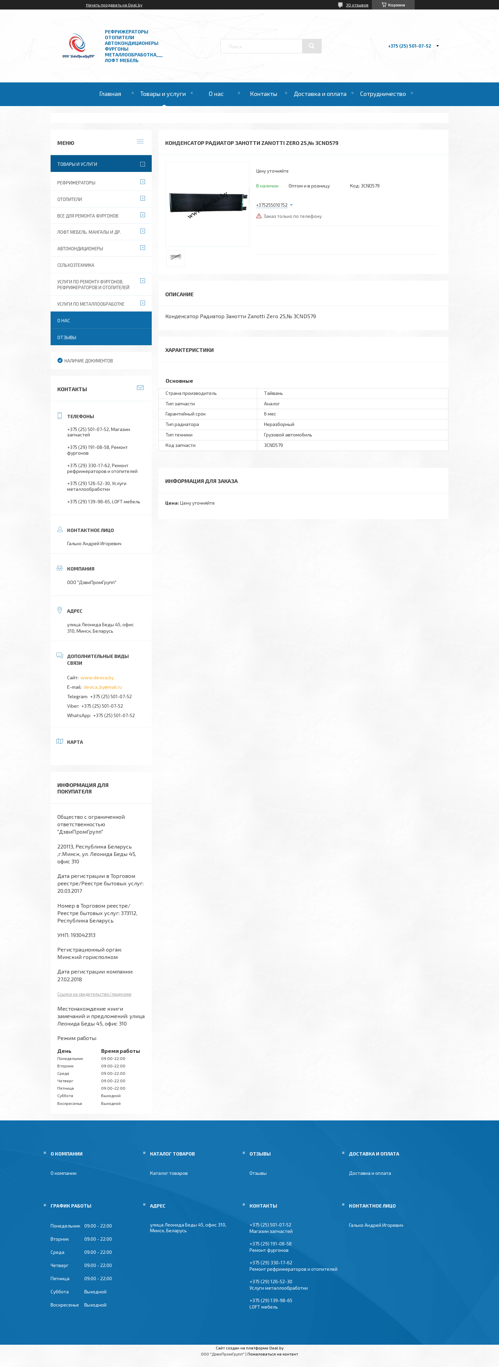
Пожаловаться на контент (272, 1353)
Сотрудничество (383, 93)
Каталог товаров (169, 1173)
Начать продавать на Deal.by (114, 4)
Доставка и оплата (320, 93)
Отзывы (66, 337)
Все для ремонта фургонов (87, 216)
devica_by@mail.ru (103, 687)
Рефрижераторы (76, 182)
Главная (110, 93)
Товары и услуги (163, 93)
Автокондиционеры (80, 248)
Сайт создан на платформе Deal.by (250, 1347)
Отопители (69, 199)
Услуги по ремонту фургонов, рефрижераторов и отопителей (93, 284)
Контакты (263, 93)
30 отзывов (357, 4)
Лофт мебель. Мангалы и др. (89, 232)
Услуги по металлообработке (90, 304)
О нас (216, 93)
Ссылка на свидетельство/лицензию (94, 994)
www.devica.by (97, 677)
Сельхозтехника (75, 265)
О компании (64, 1173)
